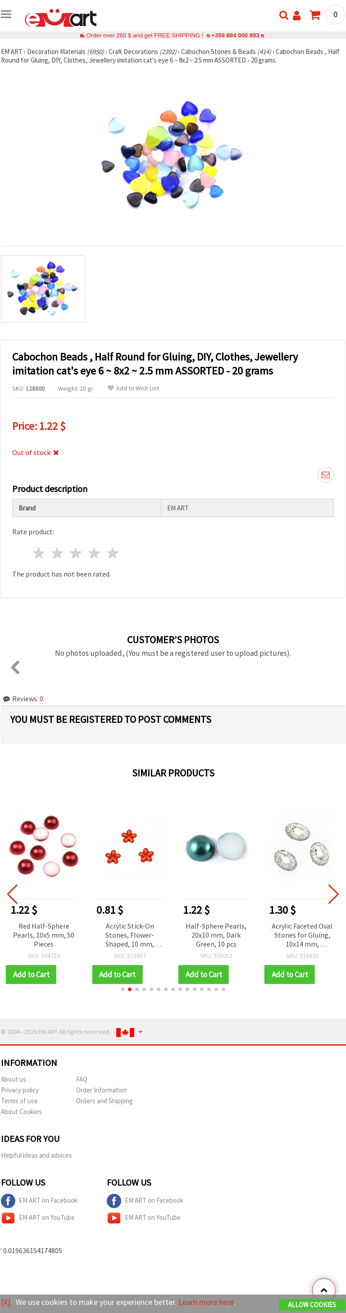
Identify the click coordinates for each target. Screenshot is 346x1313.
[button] (122, 989)
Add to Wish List (133, 388)
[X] (5, 1302)
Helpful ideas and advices (36, 1155)
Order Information (101, 1090)
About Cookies (21, 1111)
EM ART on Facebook (39, 1201)
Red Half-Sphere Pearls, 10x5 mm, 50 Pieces (44, 934)
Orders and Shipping (104, 1100)
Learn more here (206, 1302)
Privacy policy (20, 1090)
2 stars (58, 553)
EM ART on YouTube (38, 1218)
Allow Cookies (312, 1304)
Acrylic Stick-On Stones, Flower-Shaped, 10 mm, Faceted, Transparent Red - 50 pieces (131, 935)
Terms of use (19, 1100)
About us (13, 1079)
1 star (39, 553)
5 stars (113, 553)
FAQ (81, 1079)
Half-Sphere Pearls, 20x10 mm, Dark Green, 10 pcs (216, 934)
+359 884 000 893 (235, 35)
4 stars (94, 553)
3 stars (76, 553)
